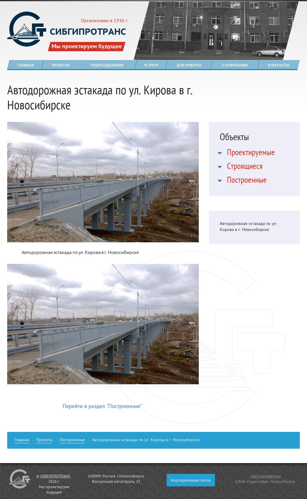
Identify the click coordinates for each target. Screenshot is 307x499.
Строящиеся (245, 167)
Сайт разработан (265, 476)
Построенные (247, 181)
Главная (21, 440)
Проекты (44, 440)
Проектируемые (251, 153)
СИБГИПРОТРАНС (55, 476)
